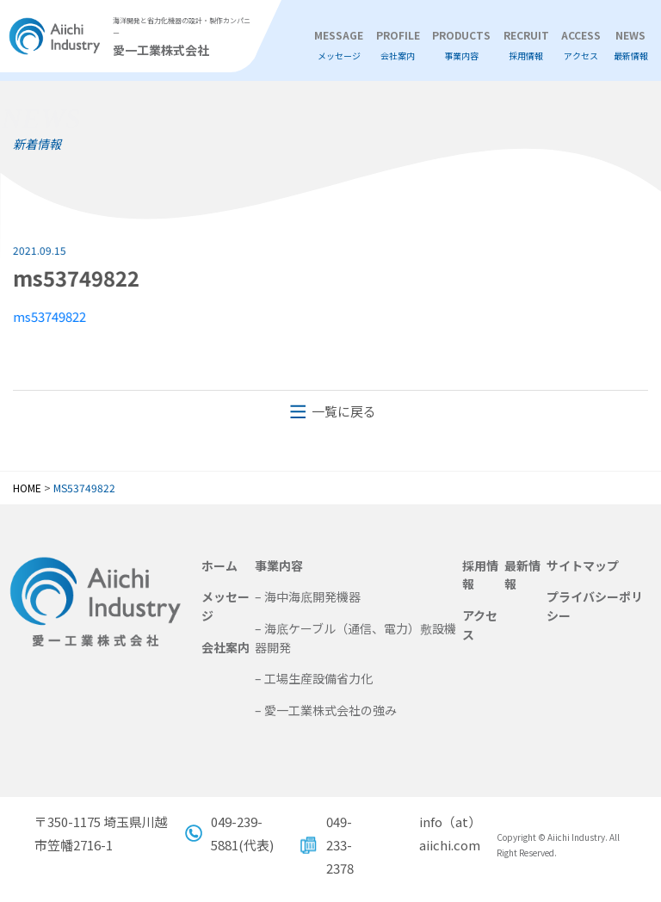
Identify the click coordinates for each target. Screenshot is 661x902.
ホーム (219, 565)
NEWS (631, 46)
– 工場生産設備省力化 (314, 678)
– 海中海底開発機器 (308, 596)
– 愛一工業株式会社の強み (326, 710)
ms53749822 (43, 316)
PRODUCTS (461, 46)
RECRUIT (526, 46)
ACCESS (581, 46)
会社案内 (225, 647)
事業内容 (279, 565)
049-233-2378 (340, 844)
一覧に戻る (344, 411)
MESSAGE (338, 46)
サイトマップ (583, 565)
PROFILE (398, 46)
